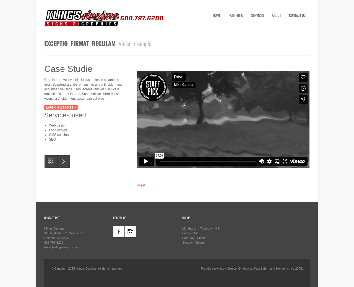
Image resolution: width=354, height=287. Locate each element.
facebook (118, 231)
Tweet (140, 185)
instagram (130, 231)
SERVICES (257, 15)
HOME (216, 15)
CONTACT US (297, 15)
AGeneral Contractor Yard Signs (63, 161)
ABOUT (276, 15)
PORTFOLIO (236, 15)
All (51, 161)
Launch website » (61, 107)
